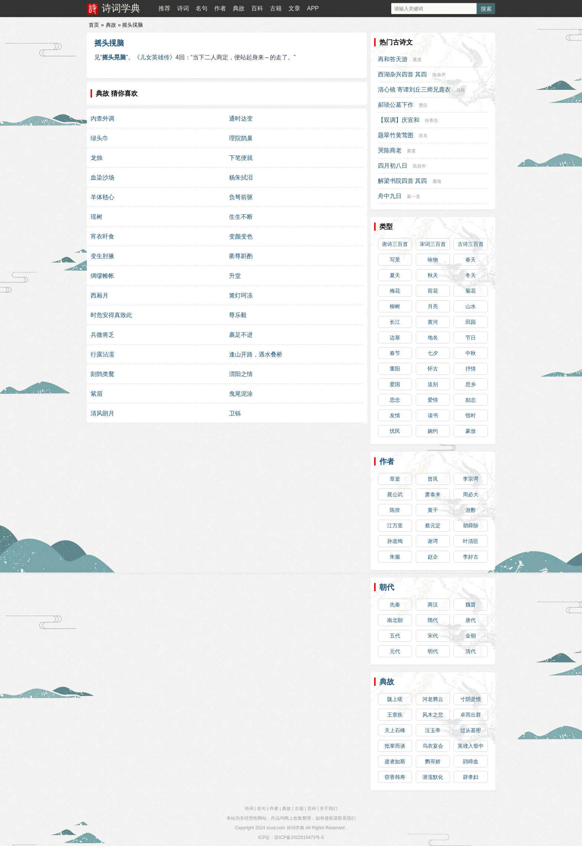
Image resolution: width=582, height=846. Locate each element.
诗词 (183, 8)
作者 (220, 8)
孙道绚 (395, 541)
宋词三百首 (433, 244)
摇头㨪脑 (109, 43)
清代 (470, 651)
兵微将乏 (102, 335)
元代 (395, 651)
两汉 (433, 605)
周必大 (470, 494)
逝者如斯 (395, 761)
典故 (239, 8)
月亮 (433, 306)
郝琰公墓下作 (395, 105)
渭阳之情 (241, 374)
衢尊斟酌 (241, 256)
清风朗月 (102, 413)
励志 (470, 400)
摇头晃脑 (114, 57)
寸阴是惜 (470, 699)
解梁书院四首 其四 (402, 181)
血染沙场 (102, 177)
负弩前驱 (241, 197)
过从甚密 (470, 730)
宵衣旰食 (102, 236)
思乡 (470, 384)
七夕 (433, 353)
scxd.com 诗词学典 (285, 827)
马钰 (460, 90)
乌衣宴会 (432, 746)
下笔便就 (241, 158)
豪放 (470, 431)
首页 (94, 25)
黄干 (433, 510)
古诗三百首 (471, 244)
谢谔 (433, 541)
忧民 (395, 431)
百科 (257, 8)
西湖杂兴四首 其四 (402, 74)
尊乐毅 (238, 315)
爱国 (395, 384)
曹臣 (423, 105)
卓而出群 (470, 715)
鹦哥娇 (433, 761)
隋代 (433, 620)
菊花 (470, 291)
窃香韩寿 (395, 777)
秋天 (433, 275)
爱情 (433, 400)
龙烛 (96, 158)
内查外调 (102, 118)
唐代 (470, 620)
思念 (395, 400)
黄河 (433, 322)
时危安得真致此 (111, 315)
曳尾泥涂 (241, 394)
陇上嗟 (395, 699)
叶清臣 (470, 541)
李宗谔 (470, 479)
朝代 (386, 587)
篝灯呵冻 (241, 295)
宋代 (433, 636)
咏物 (433, 260)
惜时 (470, 415)
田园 (470, 322)
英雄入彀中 (471, 746)
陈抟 (395, 510)
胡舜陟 (470, 526)
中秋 (470, 353)
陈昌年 (419, 166)
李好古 (470, 557)
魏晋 (470, 605)
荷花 (433, 291)
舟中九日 (390, 196)
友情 (395, 415)
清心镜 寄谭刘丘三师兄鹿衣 (414, 89)
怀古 (433, 369)
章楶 (395, 479)
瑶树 (96, 217)
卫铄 (235, 413)
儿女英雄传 (155, 57)
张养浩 (431, 120)
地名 (433, 337)
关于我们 (328, 808)
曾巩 (433, 479)
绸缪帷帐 (102, 276)
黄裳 (411, 151)
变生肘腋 (102, 256)
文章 (294, 8)
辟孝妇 (470, 777)
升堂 (235, 276)
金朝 (470, 636)
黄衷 (417, 59)
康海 (436, 181)
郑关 (423, 135)
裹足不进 (241, 335)
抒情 (470, 369)
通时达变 (241, 118)
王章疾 (395, 715)
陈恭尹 (439, 75)
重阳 (395, 369)
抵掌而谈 (395, 746)
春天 (470, 260)
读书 (433, 415)
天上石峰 (395, 730)
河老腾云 (432, 699)
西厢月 (99, 295)
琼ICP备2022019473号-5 (299, 837)
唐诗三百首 (395, 244)
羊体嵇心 (102, 197)
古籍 (276, 8)
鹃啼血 (470, 761)
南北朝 (395, 620)
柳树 (395, 306)
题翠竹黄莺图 (395, 135)
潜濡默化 (432, 777)
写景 (395, 260)
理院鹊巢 (241, 138)
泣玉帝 (433, 730)
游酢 (470, 510)
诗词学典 (121, 8)
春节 (395, 353)
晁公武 (395, 494)
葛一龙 (413, 196)
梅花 (395, 291)
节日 (470, 337)
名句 (201, 8)
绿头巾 (99, 138)
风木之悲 (432, 715)
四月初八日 (393, 165)
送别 (433, 384)
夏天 (395, 275)
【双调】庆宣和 (398, 120)
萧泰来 (433, 494)
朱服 (395, 557)
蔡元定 (433, 526)
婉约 (433, 431)
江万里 (395, 526)
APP (313, 8)
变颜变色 (241, 236)
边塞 (395, 337)
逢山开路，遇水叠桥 (255, 354)
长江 (395, 322)
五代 (395, 636)
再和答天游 (393, 59)
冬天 (470, 275)
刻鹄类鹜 (102, 374)
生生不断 (241, 217)
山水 (470, 306)
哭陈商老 (390, 150)
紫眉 (96, 394)
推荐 (164, 8)
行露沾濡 (102, 354)
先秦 (395, 605)
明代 (433, 651)
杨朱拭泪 (241, 177)
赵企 (433, 557)
